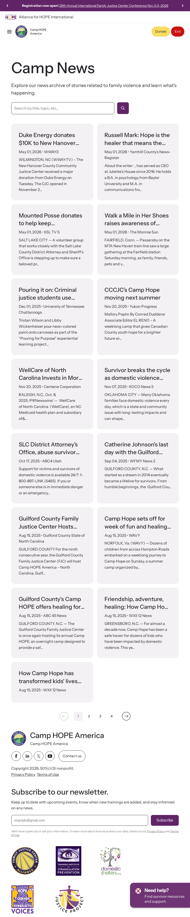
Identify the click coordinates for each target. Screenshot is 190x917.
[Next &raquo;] (126, 716)
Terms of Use (48, 774)
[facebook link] (16, 756)
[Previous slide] (7, 5)
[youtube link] (50, 756)
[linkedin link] (27, 756)
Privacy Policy (23, 774)
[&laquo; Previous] (64, 716)
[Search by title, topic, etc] (62, 108)
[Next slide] (182, 5)
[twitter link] (39, 756)
